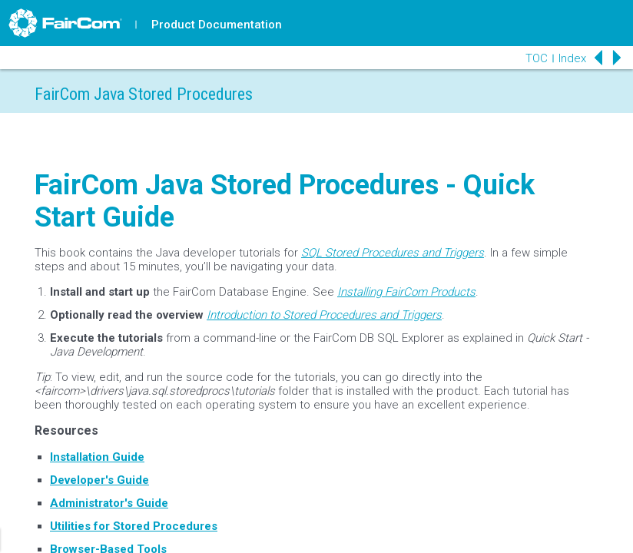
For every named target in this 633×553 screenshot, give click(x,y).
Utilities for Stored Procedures (133, 526)
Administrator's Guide (109, 503)
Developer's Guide (99, 480)
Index (572, 58)
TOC (536, 58)
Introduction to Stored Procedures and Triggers (324, 315)
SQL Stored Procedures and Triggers (392, 253)
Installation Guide (97, 457)
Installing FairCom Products (406, 292)
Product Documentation (216, 24)
